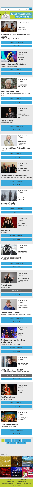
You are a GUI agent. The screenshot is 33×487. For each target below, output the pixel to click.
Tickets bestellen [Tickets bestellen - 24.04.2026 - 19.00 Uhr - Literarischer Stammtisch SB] (16, 181)
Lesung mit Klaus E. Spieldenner (15, 148)
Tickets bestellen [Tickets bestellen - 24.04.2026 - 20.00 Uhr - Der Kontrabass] (16, 403)
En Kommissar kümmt (11, 258)
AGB (16, 479)
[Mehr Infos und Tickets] (9, 26)
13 (18, 443)
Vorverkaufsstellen (7, 483)
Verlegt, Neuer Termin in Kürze (16, 375)
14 (21, 443)
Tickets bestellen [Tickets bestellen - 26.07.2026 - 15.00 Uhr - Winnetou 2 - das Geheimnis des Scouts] (16, 42)
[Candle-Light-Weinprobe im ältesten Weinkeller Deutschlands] (16, 461)
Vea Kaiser (5, 230)
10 (8, 443)
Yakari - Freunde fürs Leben (13, 64)
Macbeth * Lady (8, 203)
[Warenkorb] (24, 3)
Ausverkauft (16, 291)
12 (14, 443)
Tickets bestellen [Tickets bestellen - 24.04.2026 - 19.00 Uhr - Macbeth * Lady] (16, 208)
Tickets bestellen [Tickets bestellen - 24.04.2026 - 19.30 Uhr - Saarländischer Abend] (16, 318)
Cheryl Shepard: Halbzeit (12, 370)
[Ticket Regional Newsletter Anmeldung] (16, 15)
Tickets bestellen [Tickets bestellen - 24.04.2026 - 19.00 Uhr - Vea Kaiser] (16, 236)
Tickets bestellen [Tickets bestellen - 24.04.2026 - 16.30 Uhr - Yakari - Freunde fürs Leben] (16, 70)
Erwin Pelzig (6, 285)
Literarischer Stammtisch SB (14, 175)
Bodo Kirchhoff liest (10, 92)
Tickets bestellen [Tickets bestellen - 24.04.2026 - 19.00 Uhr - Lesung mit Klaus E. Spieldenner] (16, 153)
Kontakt (9, 479)
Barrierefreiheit (22, 481)
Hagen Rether (7, 121)
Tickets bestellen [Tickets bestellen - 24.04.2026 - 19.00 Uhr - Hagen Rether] (16, 126)
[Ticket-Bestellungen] (15, 3)
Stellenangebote (16, 485)
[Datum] (5, 8)
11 (11, 443)
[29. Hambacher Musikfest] (5, 461)
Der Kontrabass (8, 397)
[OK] (30, 8)
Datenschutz (10, 481)
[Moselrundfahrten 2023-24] (27, 461)
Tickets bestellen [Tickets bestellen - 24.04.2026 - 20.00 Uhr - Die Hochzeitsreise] (16, 430)
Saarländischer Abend (11, 313)
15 (24, 443)
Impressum (23, 479)
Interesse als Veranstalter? (23, 483)
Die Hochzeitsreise (9, 425)
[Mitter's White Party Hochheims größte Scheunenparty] (16, 472)
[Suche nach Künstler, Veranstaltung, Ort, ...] (19, 8)
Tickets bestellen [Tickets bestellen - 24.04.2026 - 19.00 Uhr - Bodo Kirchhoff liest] (16, 99)
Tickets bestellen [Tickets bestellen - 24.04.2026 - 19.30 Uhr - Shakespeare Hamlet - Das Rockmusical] (16, 348)
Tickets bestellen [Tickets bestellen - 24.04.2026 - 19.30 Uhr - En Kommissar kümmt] (16, 263)
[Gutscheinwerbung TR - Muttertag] (27, 472)
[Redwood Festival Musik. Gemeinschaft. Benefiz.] (5, 472)
